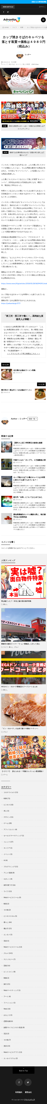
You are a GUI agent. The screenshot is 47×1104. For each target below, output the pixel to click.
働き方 (6, 928)
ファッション (8, 1003)
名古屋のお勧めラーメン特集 (24, 370)
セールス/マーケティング (13, 836)
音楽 (5, 941)
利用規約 (18, 1092)
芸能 (5, 966)
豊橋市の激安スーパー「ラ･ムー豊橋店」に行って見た (20, 644)
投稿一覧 (32, 419)
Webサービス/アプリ (11, 1052)
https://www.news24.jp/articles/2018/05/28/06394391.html (24, 283)
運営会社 (28, 1092)
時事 (14, 62)
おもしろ (7, 1015)
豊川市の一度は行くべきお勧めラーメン (16, 390)
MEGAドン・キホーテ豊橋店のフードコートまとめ (19, 687)
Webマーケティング (11, 990)
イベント (7, 854)
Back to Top (23, 1071)
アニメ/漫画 (8, 873)
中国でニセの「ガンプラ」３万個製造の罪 (29, 460)
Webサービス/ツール (11, 897)
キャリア (7, 848)
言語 (5, 1034)
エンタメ (7, 935)
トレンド (7, 842)
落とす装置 (26, 64)
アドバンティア (29, 1100)
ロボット (7, 879)
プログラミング (9, 867)
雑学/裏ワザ (8, 885)
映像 (5, 978)
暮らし (5, 604)
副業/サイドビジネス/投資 (13, 1027)
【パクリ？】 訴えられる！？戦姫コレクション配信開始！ (22, 771)
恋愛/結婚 (7, 1021)
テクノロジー (8, 959)
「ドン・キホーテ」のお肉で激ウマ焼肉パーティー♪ (19, 728)
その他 (6, 910)
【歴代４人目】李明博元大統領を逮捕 (27, 443)
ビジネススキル (9, 916)
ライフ (5, 647)
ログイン (22, 548)
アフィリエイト (9, 829)
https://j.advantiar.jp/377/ (11, 303)
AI (4, 860)
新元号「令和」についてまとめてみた (27, 497)
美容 (5, 1046)
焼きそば (12, 64)
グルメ (16, 647)
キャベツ (18, 64)
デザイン (7, 817)
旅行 (5, 984)
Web (5, 1009)
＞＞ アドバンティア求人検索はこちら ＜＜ (23, 353)
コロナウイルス (9, 792)
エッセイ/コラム (9, 1058)
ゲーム (5, 774)
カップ (5, 64)
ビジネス (7, 805)
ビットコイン (8, 972)
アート (6, 996)
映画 (5, 904)
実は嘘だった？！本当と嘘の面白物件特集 (16, 601)
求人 (5, 811)
